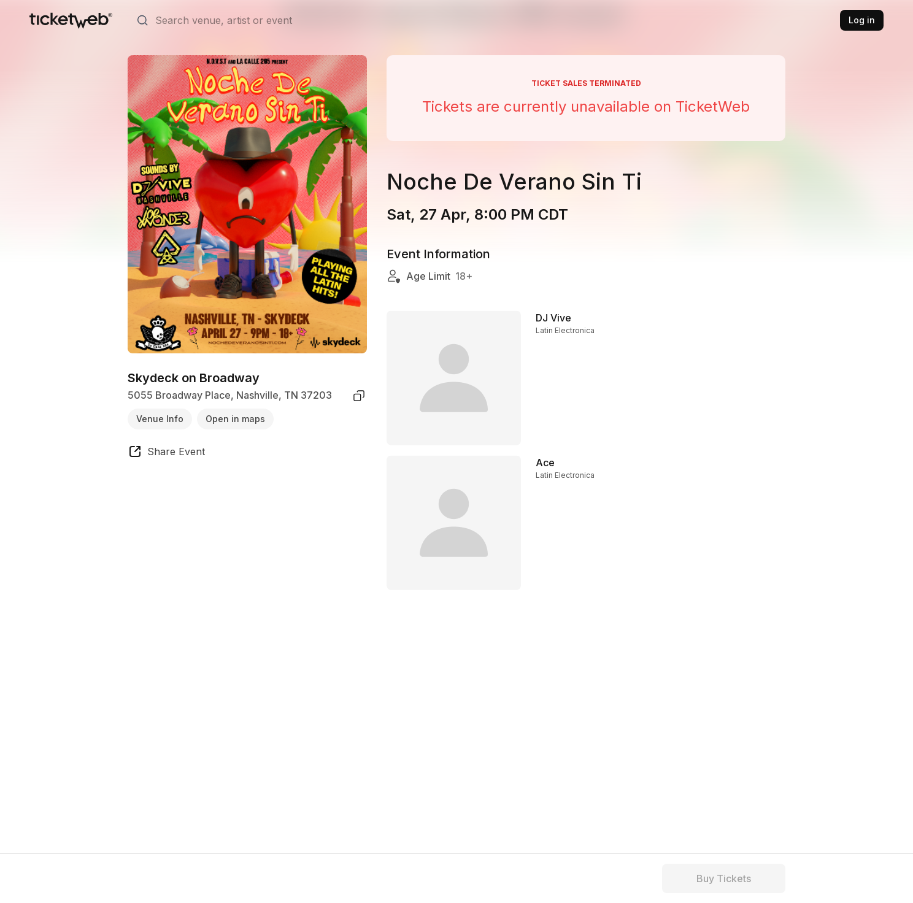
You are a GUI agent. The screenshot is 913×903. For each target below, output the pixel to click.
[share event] (166, 453)
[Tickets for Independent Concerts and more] (70, 20)
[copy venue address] (359, 396)
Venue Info (159, 418)
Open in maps (235, 418)
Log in (862, 20)
